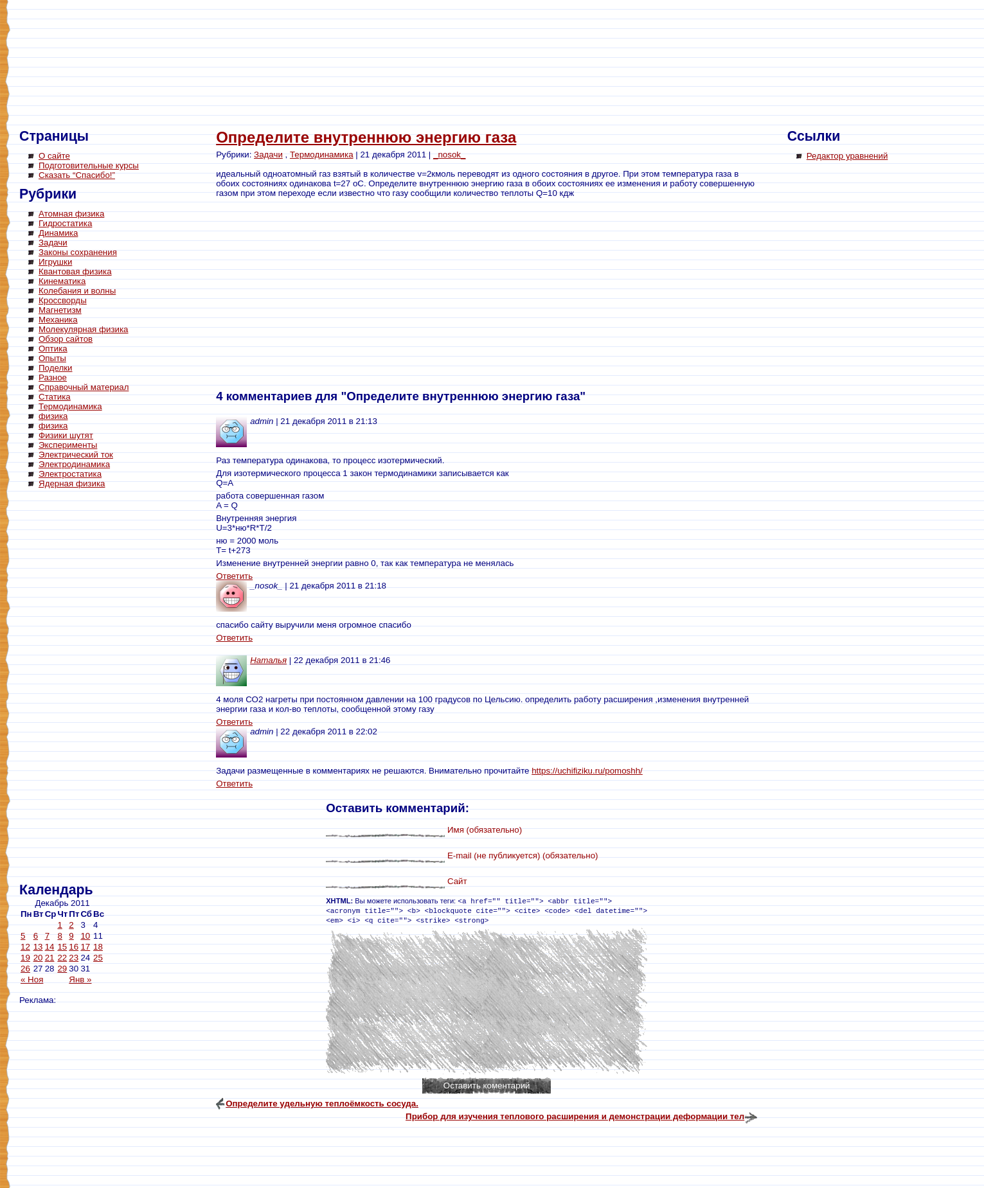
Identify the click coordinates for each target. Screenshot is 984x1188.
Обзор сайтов (66, 339)
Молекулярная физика (84, 329)
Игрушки (55, 262)
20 (38, 957)
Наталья (268, 660)
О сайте (54, 156)
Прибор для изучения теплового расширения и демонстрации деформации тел (575, 1116)
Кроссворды (63, 300)
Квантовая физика (75, 271)
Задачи (53, 242)
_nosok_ (449, 154)
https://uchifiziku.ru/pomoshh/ (587, 771)
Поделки (56, 368)
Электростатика (70, 474)
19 (25, 957)
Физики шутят (66, 435)
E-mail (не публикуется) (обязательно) (522, 855)
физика (53, 416)
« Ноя (32, 979)
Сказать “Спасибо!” (77, 175)
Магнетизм (60, 310)
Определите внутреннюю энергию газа (366, 137)
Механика (58, 319)
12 (25, 947)
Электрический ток (76, 454)
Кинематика (62, 281)
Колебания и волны (77, 291)
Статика (55, 397)
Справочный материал (84, 387)
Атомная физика (71, 213)
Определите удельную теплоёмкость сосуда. (322, 1103)
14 (50, 947)
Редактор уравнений (847, 156)
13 (38, 947)
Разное (53, 377)
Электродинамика (74, 464)
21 (50, 957)
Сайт (457, 881)
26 (25, 968)
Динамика (58, 233)
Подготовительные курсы (89, 165)
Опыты (52, 358)
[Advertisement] (70, 687)
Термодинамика (70, 406)
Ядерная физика (72, 483)
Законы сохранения (78, 252)
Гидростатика (65, 223)
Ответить (234, 576)
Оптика (53, 348)
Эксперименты (68, 445)
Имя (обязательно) (484, 830)
